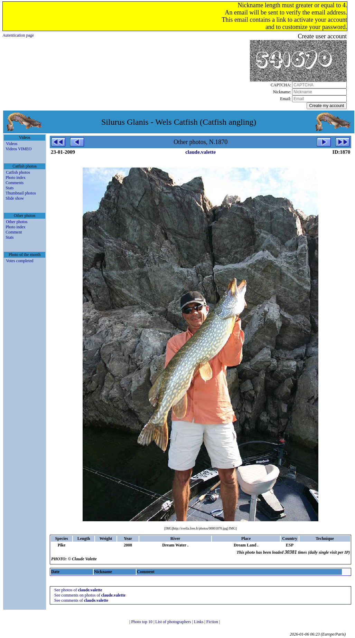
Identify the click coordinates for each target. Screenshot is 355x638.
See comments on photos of (89, 595)
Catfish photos (18, 172)
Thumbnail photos (21, 193)
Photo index (16, 177)
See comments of (81, 600)
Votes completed (19, 260)
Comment (14, 232)
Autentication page (18, 35)
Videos (11, 143)
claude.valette (200, 152)
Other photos (16, 221)
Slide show (15, 198)
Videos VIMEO (18, 148)
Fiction (212, 621)
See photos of (78, 590)
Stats (9, 187)
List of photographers (173, 621)
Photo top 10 (142, 621)
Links (199, 621)
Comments (15, 182)
